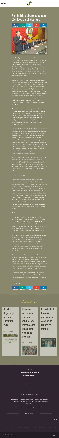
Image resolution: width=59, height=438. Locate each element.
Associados (26, 427)
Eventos (34, 427)
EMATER (18, 283)
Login (56, 427)
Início (7, 427)
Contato (50, 427)
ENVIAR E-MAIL (29, 413)
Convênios (42, 427)
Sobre (12, 427)
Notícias (19, 427)
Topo (29, 384)
